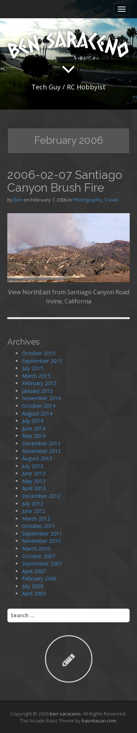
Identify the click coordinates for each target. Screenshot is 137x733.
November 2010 (41, 540)
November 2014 (41, 398)
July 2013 (32, 466)
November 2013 (41, 451)
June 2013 (33, 473)
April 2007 (34, 571)
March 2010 (36, 548)
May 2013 (33, 480)
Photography (87, 199)
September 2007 (42, 563)
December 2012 (41, 495)
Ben (18, 199)
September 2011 (42, 533)
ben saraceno (65, 713)
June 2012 (33, 510)
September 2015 (42, 360)
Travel (111, 199)
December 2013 (41, 443)
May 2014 (33, 435)
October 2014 (38, 405)
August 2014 (37, 413)
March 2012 (36, 518)
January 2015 (37, 390)
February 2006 (39, 578)
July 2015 (32, 368)
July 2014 (32, 420)
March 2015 (36, 375)
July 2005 (32, 586)
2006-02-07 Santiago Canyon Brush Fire (64, 181)
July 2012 (32, 503)
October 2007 (38, 556)
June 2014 (33, 428)
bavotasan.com (99, 720)
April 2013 (34, 488)
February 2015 (39, 383)
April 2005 (34, 593)
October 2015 (38, 353)
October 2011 (38, 525)
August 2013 (37, 458)
